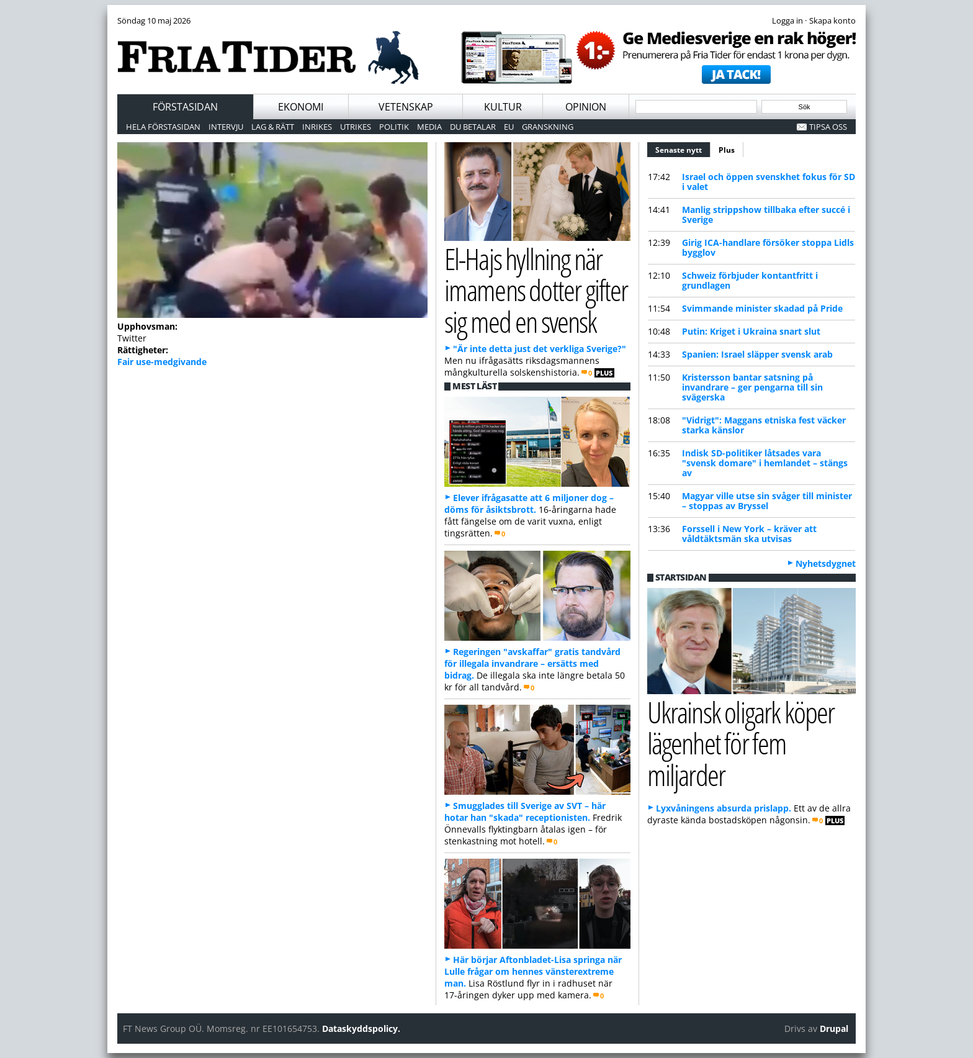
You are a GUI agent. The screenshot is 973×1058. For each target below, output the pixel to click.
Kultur (503, 107)
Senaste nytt (683, 148)
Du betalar (473, 126)
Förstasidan (185, 107)
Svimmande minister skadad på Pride (762, 308)
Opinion (585, 107)
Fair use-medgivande (162, 362)
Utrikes (355, 126)
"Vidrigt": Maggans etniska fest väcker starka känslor (764, 425)
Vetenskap (406, 107)
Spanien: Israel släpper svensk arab (757, 354)
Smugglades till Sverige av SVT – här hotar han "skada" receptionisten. (525, 811)
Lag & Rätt (272, 126)
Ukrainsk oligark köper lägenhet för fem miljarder (740, 743)
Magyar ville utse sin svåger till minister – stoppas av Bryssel (767, 501)
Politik (394, 126)
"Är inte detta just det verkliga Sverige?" (539, 349)
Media (429, 126)
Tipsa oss (828, 126)
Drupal (834, 1028)
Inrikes (317, 126)
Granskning (547, 126)
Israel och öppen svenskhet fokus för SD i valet (768, 181)
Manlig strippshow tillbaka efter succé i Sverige (766, 214)
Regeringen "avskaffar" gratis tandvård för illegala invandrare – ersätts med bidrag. (532, 663)
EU (509, 126)
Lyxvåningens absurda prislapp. (723, 808)
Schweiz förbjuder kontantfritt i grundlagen (750, 280)
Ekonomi (300, 107)
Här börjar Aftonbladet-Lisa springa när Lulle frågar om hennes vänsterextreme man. (533, 971)
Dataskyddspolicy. (361, 1028)
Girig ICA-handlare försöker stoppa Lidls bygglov (768, 247)
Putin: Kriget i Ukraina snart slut (751, 331)
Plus (727, 150)
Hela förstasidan (163, 126)
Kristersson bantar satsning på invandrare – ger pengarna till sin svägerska (752, 387)
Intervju (225, 126)
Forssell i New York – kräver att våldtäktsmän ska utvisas (749, 534)
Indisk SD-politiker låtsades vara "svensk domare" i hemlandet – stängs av (765, 463)
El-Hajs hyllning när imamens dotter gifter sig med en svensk (535, 289)
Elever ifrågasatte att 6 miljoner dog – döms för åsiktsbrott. (529, 503)
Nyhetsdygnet (826, 563)
